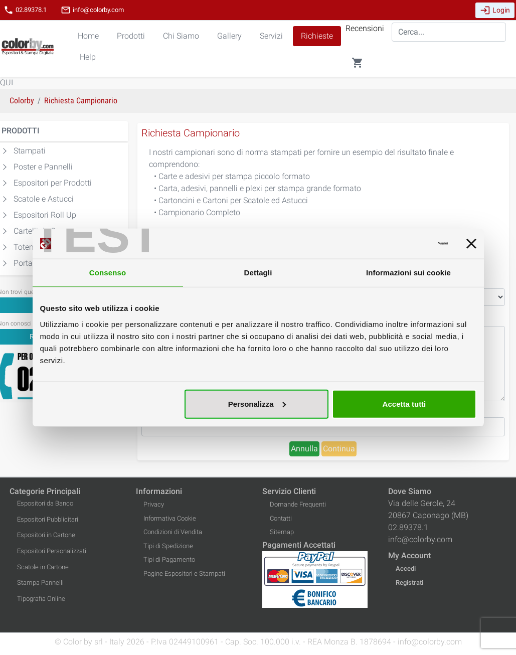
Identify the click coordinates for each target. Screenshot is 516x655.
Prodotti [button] (131, 36)
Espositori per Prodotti (53, 183)
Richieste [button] (317, 36)
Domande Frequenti (298, 504)
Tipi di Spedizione (168, 546)
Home (88, 36)
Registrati (409, 582)
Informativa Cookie (169, 518)
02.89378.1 (25, 10)
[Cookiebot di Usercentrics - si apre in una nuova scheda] (404, 243)
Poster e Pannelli (43, 167)
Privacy (153, 504)
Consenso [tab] (107, 272)
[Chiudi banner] (471, 244)
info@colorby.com (92, 10)
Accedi (406, 568)
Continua (339, 448)
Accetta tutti (404, 403)
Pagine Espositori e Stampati (184, 573)
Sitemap (282, 532)
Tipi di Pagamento (169, 559)
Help (88, 57)
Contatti (281, 518)
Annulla (304, 448)
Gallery (229, 36)
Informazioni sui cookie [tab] (408, 272)
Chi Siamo (181, 36)
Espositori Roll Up (45, 215)
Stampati (30, 150)
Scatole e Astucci (44, 199)
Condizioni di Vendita (172, 532)
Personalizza (257, 403)
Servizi (271, 36)
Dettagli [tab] (258, 272)
